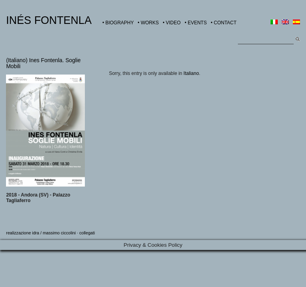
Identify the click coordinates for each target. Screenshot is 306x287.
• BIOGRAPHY (118, 23)
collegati (87, 232)
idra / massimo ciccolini (54, 232)
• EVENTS (195, 23)
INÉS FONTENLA (49, 20)
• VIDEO (171, 23)
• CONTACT (224, 23)
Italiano (191, 73)
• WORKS (148, 23)
